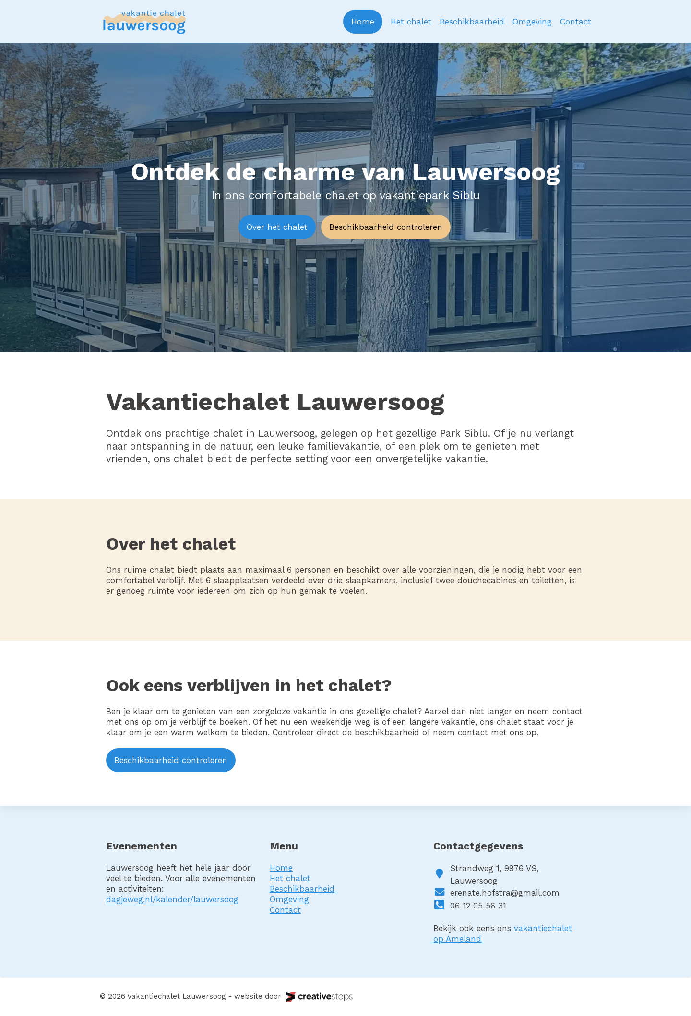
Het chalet (411, 21)
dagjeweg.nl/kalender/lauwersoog (172, 899)
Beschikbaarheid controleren (385, 227)
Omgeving (532, 21)
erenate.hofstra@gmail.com (505, 892)
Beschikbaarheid (472, 21)
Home (362, 21)
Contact (575, 21)
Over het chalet (277, 227)
